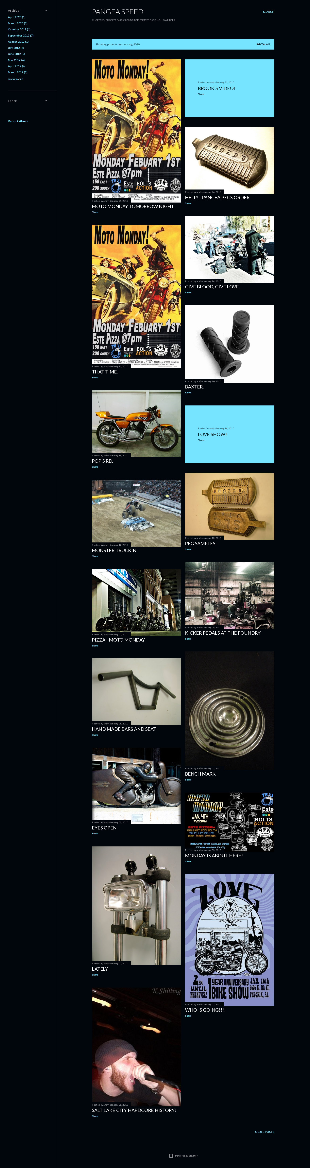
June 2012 (16, 53)
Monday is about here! (214, 855)
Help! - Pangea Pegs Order (217, 197)
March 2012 (17, 72)
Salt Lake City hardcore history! (134, 1110)
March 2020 (17, 23)
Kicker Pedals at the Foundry (223, 633)
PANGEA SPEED (117, 11)
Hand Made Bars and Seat (124, 729)
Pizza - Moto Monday (118, 640)
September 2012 (21, 35)
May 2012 (16, 60)
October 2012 (19, 29)
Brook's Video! (216, 88)
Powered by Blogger (183, 1155)
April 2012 (17, 66)
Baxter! (195, 386)
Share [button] (95, 212)
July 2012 (16, 47)
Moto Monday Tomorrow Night (133, 206)
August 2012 (18, 41)
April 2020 (17, 17)
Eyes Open (104, 827)
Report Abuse (18, 121)
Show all (263, 44)
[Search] (268, 12)
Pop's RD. (102, 461)
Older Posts (264, 1131)
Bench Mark (200, 774)
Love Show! (212, 434)
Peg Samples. (200, 543)
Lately (100, 969)
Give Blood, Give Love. (212, 286)
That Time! (105, 371)
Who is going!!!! (205, 1010)
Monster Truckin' (115, 550)
